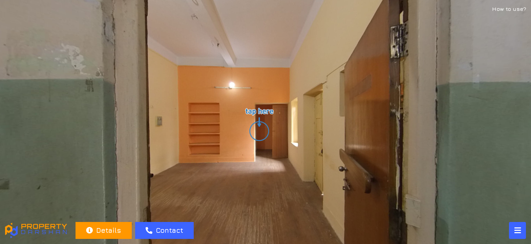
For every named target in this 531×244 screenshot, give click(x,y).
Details (103, 230)
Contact (164, 230)
